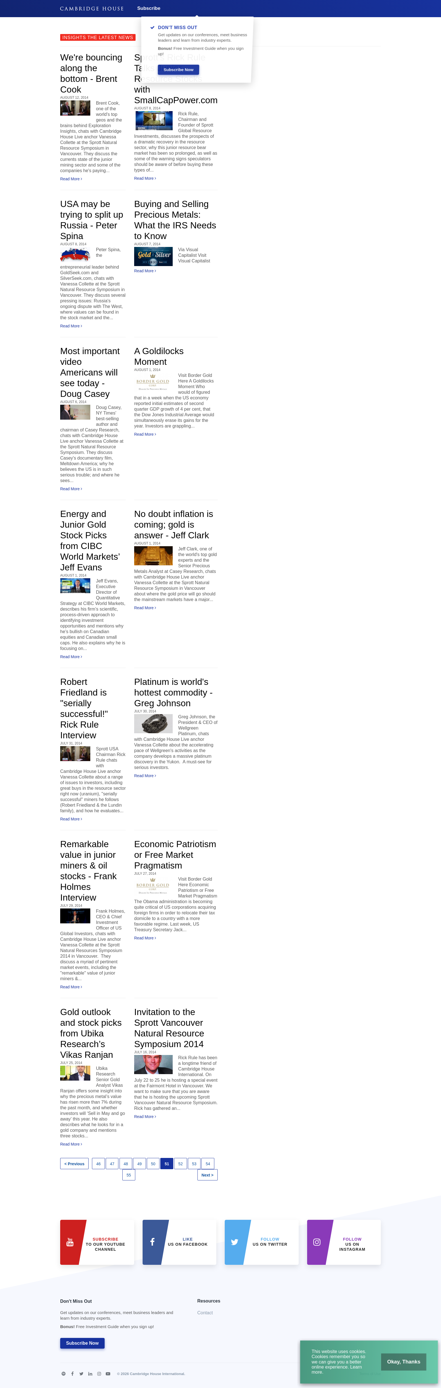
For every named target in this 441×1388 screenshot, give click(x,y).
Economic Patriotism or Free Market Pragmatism (175, 854)
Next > (207, 1175)
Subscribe (148, 8)
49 (139, 1164)
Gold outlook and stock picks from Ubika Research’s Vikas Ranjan (91, 1033)
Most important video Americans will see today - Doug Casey (90, 372)
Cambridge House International (157, 1374)
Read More (71, 179)
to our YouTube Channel (105, 1244)
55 (129, 1175)
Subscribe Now (82, 1343)
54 (208, 1164)
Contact (205, 1312)
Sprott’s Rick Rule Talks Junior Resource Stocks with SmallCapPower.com (176, 78)
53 (194, 1164)
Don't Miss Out (121, 1315)
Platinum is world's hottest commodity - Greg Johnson (173, 692)
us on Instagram (352, 1244)
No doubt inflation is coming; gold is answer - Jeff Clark (173, 524)
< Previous (74, 1164)
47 (112, 1164)
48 (126, 1164)
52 (180, 1164)
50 (153, 1164)
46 (98, 1164)
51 (167, 1164)
